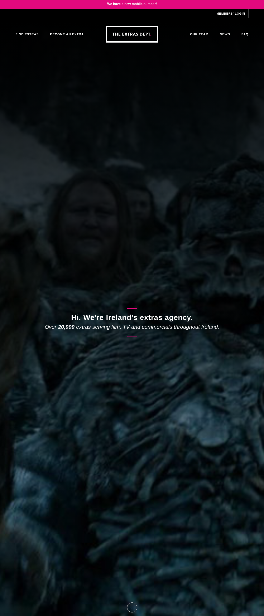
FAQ (245, 34)
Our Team (199, 34)
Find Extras (27, 34)
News (225, 34)
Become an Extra (67, 34)
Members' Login (230, 13)
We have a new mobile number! (132, 4)
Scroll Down (132, 607)
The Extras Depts (132, 34)
